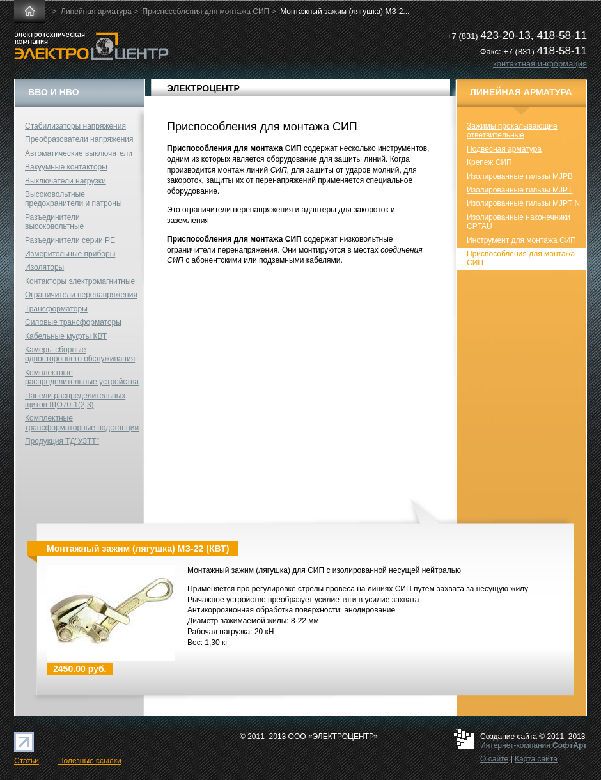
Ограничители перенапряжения (81, 294)
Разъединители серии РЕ (70, 240)
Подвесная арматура (504, 148)
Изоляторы (44, 267)
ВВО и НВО (53, 92)
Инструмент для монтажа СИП (521, 240)
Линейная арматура (96, 11)
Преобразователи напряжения (79, 139)
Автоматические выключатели (78, 153)
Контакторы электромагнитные (80, 281)
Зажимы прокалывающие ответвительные (512, 130)
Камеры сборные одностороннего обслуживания (80, 354)
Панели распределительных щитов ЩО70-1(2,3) (75, 400)
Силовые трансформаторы (73, 322)
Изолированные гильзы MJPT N (523, 203)
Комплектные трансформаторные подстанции (82, 423)
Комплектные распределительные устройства (82, 377)
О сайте (494, 758)
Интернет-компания (533, 745)
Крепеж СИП (489, 162)
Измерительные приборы (70, 253)
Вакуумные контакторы (66, 166)
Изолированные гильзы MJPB (520, 176)
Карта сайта (536, 758)
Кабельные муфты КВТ (66, 336)
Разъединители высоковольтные (54, 222)
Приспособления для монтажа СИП (206, 11)
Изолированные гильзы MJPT (519, 189)
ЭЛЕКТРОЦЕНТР (203, 88)
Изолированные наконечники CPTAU (518, 222)
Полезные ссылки (89, 760)
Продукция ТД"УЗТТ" (62, 441)
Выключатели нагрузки (65, 180)
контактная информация (540, 63)
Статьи (26, 760)
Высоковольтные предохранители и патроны (73, 199)
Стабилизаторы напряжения (75, 125)
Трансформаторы (56, 308)
